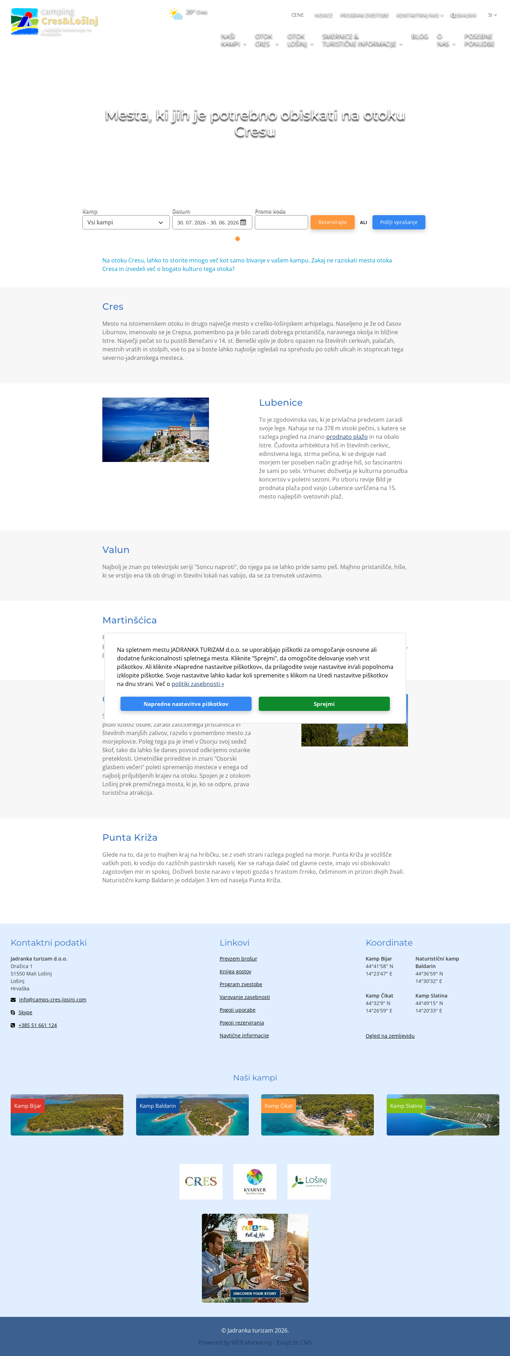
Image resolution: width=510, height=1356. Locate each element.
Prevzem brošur (238, 958)
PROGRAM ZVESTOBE (364, 14)
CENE (297, 14)
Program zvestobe (241, 984)
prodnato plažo (347, 437)
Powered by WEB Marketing (235, 1342)
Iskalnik (463, 14)
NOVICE (323, 14)
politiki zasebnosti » (198, 684)
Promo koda (270, 210)
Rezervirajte (332, 222)
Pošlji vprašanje (399, 222)
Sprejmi (324, 703)
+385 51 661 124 (34, 1025)
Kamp (89, 210)
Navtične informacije (244, 1035)
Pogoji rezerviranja (242, 1022)
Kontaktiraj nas (418, 14)
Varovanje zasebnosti (245, 997)
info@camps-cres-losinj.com (48, 999)
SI (490, 14)
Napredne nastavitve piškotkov (186, 703)
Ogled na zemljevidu (390, 1035)
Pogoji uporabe (238, 1009)
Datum (181, 210)
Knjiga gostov (235, 971)
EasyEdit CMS (294, 1342)
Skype (21, 1012)
